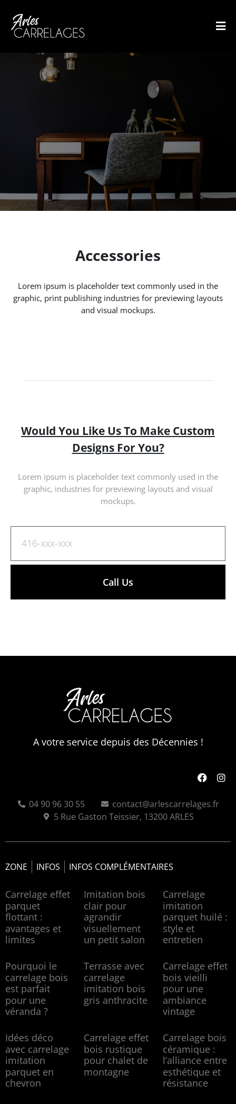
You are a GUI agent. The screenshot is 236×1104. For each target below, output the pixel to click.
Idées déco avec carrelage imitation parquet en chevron (37, 1060)
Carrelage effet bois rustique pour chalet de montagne (116, 1054)
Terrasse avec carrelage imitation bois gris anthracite (116, 983)
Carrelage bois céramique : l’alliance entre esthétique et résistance (195, 1060)
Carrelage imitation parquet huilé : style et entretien (195, 917)
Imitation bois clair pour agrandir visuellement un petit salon (114, 917)
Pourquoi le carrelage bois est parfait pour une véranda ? (36, 989)
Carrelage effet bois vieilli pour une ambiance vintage (195, 989)
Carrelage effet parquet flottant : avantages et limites (37, 917)
